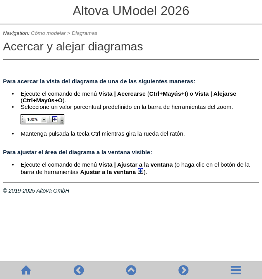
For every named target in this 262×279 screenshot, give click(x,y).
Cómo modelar (48, 33)
